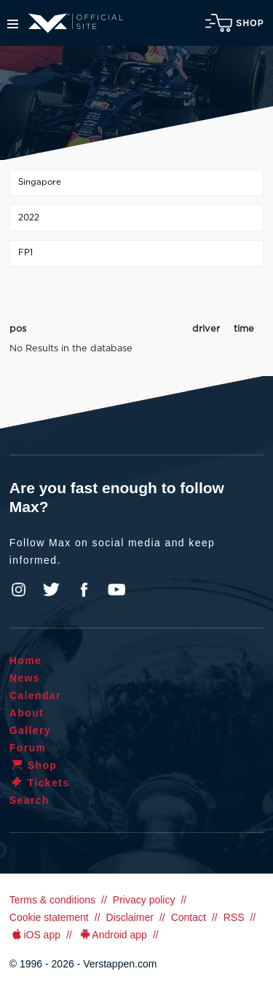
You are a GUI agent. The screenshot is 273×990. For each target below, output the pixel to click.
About (26, 713)
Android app (112, 935)
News (24, 678)
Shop (234, 23)
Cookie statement (49, 917)
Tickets (39, 783)
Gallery (30, 730)
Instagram (18, 589)
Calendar (35, 695)
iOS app (34, 935)
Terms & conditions (52, 900)
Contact (188, 917)
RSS (234, 917)
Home (25, 660)
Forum (28, 748)
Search (29, 800)
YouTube (116, 589)
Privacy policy (144, 900)
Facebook (83, 589)
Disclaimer (130, 917)
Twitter (51, 589)
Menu (12, 24)
